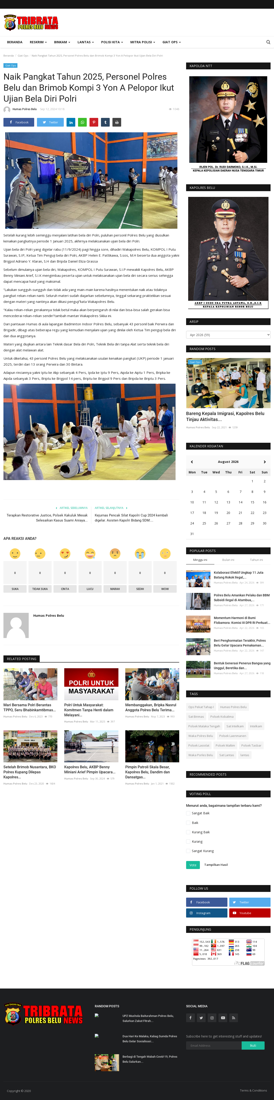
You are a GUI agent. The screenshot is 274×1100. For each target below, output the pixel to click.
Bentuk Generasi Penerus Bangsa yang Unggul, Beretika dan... (242, 665)
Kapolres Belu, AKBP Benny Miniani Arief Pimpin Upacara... (89, 769)
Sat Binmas (196, 716)
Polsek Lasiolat (198, 745)
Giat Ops (23, 55)
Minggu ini (200, 560)
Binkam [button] (62, 42)
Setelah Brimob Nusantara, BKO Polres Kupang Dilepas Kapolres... (29, 772)
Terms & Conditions (253, 1090)
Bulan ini (228, 560)
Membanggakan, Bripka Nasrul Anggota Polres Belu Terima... (150, 707)
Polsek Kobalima (222, 716)
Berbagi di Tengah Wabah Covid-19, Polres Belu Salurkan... (150, 1059)
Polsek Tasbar (251, 745)
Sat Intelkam (235, 726)
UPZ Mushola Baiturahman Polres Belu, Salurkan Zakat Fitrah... (148, 1018)
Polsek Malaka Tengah (204, 726)
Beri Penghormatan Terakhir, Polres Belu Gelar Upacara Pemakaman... (240, 643)
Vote (193, 865)
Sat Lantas (226, 755)
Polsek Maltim (225, 745)
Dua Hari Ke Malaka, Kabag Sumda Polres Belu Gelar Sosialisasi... (150, 1039)
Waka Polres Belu (200, 736)
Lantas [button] (86, 42)
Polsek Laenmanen (232, 736)
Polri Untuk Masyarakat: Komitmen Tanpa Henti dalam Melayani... (88, 710)
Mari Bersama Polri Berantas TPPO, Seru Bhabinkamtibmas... (29, 707)
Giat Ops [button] (171, 42)
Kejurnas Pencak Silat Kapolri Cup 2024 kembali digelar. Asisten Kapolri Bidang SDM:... (131, 517)
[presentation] (253, 365)
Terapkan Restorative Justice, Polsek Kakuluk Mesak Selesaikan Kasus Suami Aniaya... (47, 517)
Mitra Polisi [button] (142, 42)
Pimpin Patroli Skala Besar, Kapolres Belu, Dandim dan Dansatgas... (147, 772)
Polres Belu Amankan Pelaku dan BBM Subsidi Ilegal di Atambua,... (242, 597)
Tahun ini (256, 560)
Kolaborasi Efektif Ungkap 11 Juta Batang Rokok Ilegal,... (238, 575)
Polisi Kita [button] (112, 42)
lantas (244, 755)
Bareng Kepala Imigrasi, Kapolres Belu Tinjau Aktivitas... (225, 416)
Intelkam (256, 726)
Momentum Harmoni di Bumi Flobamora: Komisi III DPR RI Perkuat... (242, 620)
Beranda (14, 42)
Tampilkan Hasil (216, 865)
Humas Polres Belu (20, 109)
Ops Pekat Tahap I (201, 707)
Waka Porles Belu (200, 755)
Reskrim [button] (38, 42)
